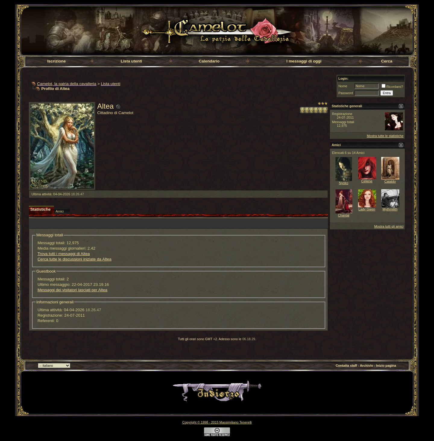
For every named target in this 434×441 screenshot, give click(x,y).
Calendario (209, 61)
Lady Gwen (366, 209)
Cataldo (390, 181)
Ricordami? (392, 86)
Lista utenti (131, 61)
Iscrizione (56, 61)
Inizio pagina (386, 365)
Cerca (386, 61)
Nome (342, 86)
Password (345, 93)
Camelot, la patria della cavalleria (66, 83)
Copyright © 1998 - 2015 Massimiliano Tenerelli (217, 422)
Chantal (343, 215)
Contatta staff (346, 365)
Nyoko (343, 183)
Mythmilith (390, 209)
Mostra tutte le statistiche (385, 136)
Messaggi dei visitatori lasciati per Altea (72, 290)
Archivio (366, 365)
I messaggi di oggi (303, 61)
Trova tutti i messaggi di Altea (63, 253)
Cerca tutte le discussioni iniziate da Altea (74, 259)
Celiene (366, 181)
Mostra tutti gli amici (388, 226)
